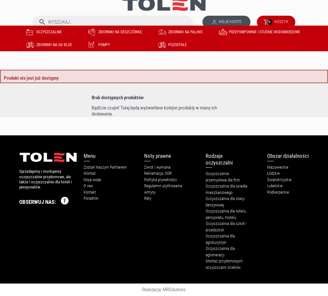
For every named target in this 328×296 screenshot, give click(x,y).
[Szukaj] (113, 22)
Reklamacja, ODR (158, 173)
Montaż (90, 173)
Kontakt (90, 192)
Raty (147, 198)
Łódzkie (273, 173)
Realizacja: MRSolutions (164, 289)
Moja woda (92, 179)
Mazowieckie (277, 167)
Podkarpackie (278, 192)
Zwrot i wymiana (157, 167)
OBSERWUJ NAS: (44, 200)
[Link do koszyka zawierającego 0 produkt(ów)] (276, 22)
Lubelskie (275, 185)
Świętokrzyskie (279, 179)
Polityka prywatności (160, 179)
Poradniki (91, 198)
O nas (88, 185)
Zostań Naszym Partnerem (105, 167)
